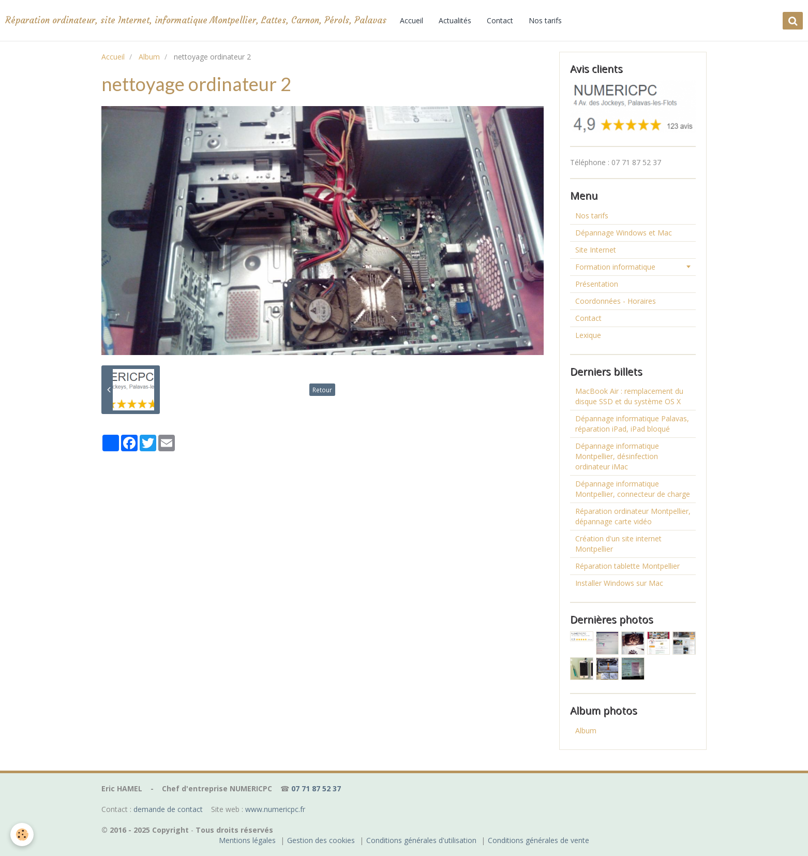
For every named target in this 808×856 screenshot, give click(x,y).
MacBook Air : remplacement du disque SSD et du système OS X (629, 396)
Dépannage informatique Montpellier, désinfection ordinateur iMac (617, 456)
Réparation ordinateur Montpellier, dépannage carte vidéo (633, 516)
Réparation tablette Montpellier (627, 566)
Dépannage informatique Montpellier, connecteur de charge (632, 489)
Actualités (455, 20)
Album (149, 57)
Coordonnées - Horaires (615, 301)
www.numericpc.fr (275, 809)
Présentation (596, 284)
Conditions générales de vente (538, 840)
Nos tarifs (545, 20)
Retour (322, 390)
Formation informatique (615, 267)
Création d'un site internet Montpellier (618, 544)
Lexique (588, 335)
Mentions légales (247, 840)
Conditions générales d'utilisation (421, 840)
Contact (500, 20)
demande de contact (168, 809)
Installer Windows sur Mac (619, 583)
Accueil (411, 20)
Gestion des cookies (321, 840)
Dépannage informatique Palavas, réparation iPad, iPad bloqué (632, 424)
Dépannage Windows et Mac (623, 233)
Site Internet (595, 250)
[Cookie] (22, 834)
